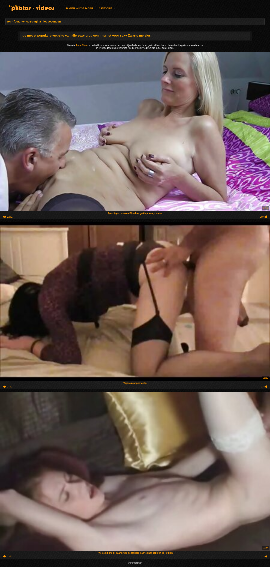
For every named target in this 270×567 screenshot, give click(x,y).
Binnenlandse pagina (79, 8)
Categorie (105, 8)
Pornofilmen (15, 6)
